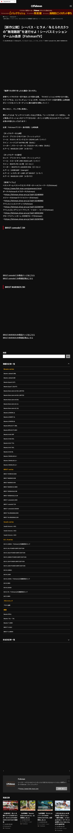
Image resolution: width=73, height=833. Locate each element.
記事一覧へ (61, 788)
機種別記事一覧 (9, 364)
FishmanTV (18, 41)
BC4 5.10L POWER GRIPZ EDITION (14, 548)
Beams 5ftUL (8, 614)
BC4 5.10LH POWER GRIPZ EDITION (15, 553)
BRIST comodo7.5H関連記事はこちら (18, 278)
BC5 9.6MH (7, 596)
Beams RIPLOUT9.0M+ (11, 430)
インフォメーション (27, 41)
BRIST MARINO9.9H (62, 41)
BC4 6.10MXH (8, 570)
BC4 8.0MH (7, 583)
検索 (4, 352)
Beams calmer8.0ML (10, 373)
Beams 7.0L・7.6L (9, 618)
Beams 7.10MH (8, 623)
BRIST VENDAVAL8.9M (11, 491)
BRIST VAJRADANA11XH (11, 517)
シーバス (35, 41)
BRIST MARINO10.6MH (11, 487)
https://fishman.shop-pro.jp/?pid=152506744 (24, 207)
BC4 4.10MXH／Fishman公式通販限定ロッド (17, 544)
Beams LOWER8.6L (10, 421)
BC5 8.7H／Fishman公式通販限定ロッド (16, 592)
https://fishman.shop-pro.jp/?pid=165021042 (24, 213)
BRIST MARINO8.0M (10, 478)
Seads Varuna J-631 (10, 526)
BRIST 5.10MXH (9, 632)
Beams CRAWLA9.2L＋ (11, 465)
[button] (69, 781)
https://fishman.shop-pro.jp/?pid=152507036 (24, 219)
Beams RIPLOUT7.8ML (11, 426)
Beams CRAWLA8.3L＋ (11, 460)
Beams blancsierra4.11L (11, 404)
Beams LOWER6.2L (10, 413)
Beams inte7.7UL (9, 443)
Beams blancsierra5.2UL (12, 408)
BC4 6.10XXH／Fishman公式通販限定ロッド (17, 579)
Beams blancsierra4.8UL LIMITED (14, 395)
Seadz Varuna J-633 (10, 535)
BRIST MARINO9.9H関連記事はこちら (18, 337)
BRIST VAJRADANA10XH (11, 513)
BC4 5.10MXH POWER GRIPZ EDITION (15, 557)
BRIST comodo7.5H (50, 41)
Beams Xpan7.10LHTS (11, 386)
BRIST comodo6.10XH (11, 500)
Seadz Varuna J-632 (10, 531)
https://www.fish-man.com (28, 789)
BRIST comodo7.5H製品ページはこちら (19, 275)
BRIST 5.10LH (8, 627)
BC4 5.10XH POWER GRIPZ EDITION (15, 566)
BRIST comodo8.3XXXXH (12, 509)
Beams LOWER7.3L (10, 417)
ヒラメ (41, 41)
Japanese (5, 1)
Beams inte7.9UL (9, 447)
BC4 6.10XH (7, 574)
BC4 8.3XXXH (8, 587)
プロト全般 (7, 605)
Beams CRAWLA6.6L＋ (11, 456)
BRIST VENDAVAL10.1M (11, 496)
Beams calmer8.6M (10, 378)
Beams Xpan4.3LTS (10, 382)
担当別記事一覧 (9, 639)
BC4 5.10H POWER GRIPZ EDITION (15, 561)
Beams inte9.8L (9, 452)
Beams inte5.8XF (9, 434)
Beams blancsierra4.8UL (12, 400)
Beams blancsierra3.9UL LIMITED (14, 391)
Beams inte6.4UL (9, 439)
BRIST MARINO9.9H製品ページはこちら (19, 334)
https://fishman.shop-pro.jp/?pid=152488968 (24, 200)
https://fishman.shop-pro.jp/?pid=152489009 (24, 194)
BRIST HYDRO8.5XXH (10, 474)
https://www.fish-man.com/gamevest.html (23, 188)
